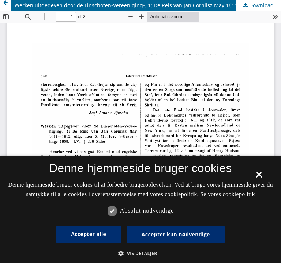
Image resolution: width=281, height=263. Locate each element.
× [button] (259, 177)
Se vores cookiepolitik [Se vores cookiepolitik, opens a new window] (227, 194)
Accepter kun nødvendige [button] (176, 234)
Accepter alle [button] (88, 233)
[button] (140, 253)
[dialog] (140, 209)
